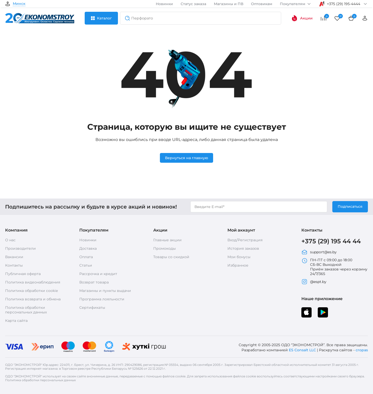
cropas (362, 350)
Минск (19, 4)
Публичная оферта (23, 273)
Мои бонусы (238, 257)
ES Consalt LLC (302, 350)
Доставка (88, 248)
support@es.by (319, 252)
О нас (10, 240)
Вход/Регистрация (244, 240)
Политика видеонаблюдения (32, 282)
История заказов (243, 248)
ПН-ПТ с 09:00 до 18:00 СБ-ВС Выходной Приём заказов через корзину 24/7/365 (334, 267)
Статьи (85, 265)
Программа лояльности (101, 299)
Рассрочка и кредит (98, 273)
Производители (20, 248)
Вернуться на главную (186, 158)
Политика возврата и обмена (33, 299)
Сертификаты (92, 307)
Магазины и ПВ (228, 4)
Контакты (14, 265)
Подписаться (350, 206)
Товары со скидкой (171, 257)
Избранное (237, 265)
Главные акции (167, 240)
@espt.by (313, 282)
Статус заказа (193, 4)
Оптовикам (261, 4)
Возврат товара (94, 282)
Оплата (86, 257)
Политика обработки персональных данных (26, 309)
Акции (302, 18)
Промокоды (164, 248)
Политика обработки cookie (31, 290)
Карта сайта (16, 320)
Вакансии (14, 257)
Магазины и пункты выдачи (105, 290)
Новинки (164, 4)
